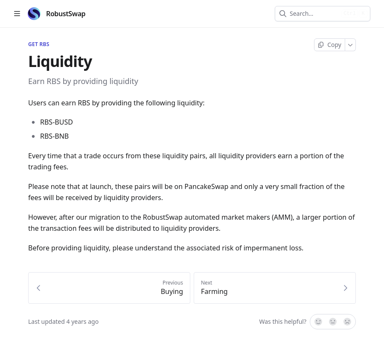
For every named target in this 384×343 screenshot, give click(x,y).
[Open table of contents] (17, 14)
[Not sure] (333, 321)
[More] (350, 44)
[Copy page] (329, 44)
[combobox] (314, 14)
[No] (347, 321)
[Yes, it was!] (318, 321)
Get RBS (38, 44)
